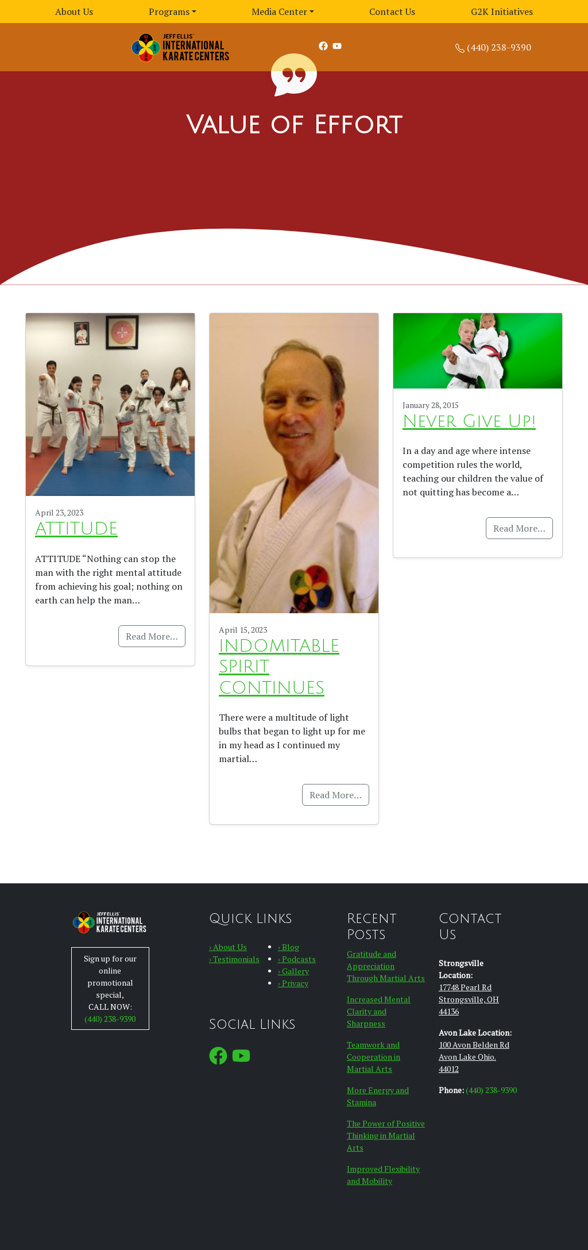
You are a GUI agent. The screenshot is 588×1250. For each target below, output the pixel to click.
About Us (74, 11)
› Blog (288, 946)
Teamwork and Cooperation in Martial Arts (373, 1056)
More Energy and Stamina (378, 1095)
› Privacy (293, 983)
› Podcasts (297, 958)
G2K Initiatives (502, 11)
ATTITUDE (76, 529)
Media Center (279, 11)
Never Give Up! (469, 421)
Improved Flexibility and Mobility (383, 1174)
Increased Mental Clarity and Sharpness (379, 1011)
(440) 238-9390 (499, 47)
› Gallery (293, 971)
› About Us (228, 946)
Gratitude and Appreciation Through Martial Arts (386, 965)
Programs (169, 11)
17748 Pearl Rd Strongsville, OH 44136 (469, 999)
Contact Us (392, 11)
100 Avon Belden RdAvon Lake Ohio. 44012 (474, 1056)
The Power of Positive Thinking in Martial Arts (386, 1135)
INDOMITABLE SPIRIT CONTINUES (279, 667)
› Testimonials (234, 958)
